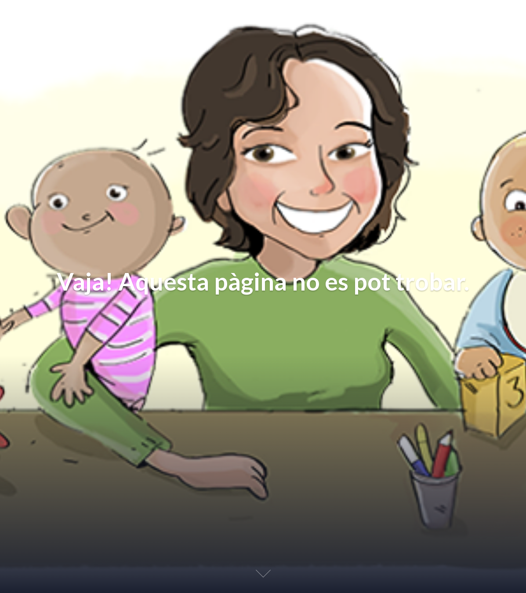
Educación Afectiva (70, 17)
